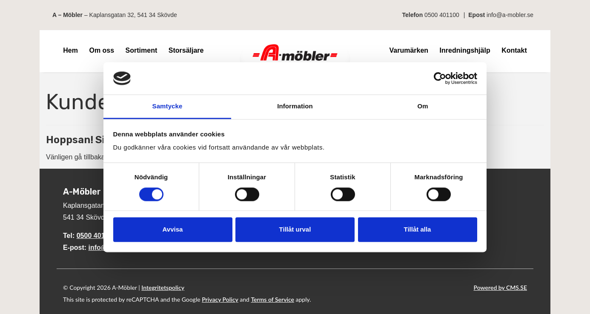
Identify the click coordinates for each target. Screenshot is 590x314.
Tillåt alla (417, 229)
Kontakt (514, 50)
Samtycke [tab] (167, 106)
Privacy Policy (220, 299)
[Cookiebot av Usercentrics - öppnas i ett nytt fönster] (440, 78)
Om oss (101, 50)
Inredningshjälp (465, 50)
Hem (70, 50)
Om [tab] (422, 106)
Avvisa (173, 229)
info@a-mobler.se (510, 14)
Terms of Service (272, 299)
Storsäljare (186, 50)
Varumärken (408, 50)
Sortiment (142, 50)
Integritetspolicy (162, 287)
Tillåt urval (295, 229)
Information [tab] (295, 106)
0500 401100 (441, 14)
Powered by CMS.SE (500, 287)
